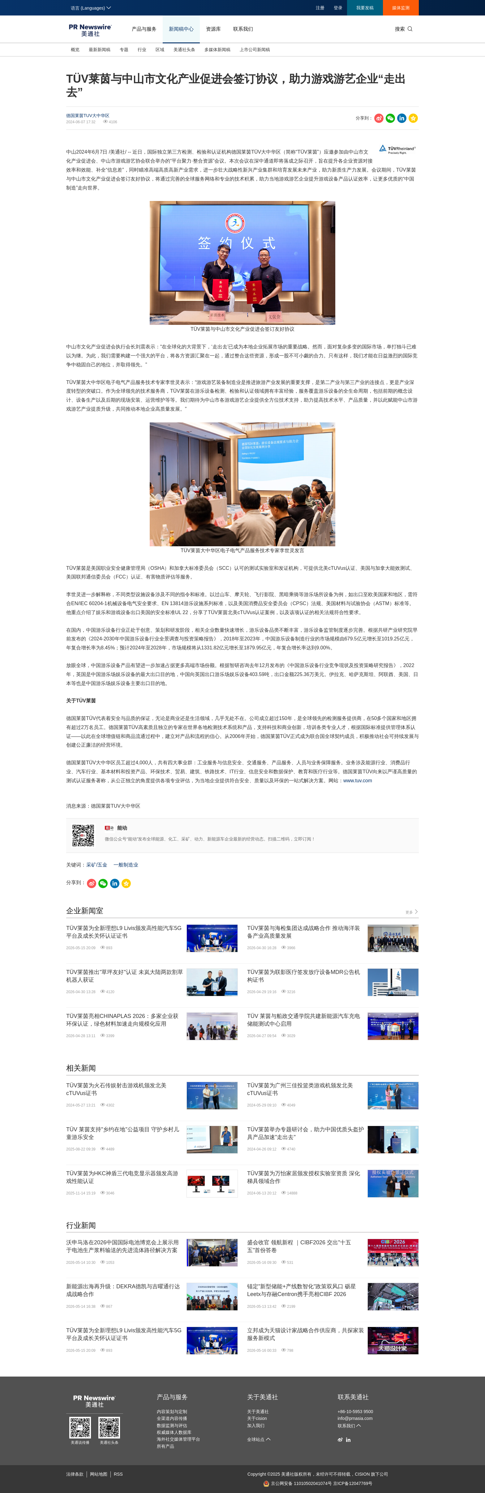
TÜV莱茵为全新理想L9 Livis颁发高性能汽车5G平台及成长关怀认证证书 (124, 932)
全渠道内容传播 (172, 1418)
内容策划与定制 (172, 1411)
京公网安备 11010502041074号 (297, 1483)
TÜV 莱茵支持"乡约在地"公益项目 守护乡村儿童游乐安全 (122, 1133)
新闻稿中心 (181, 29)
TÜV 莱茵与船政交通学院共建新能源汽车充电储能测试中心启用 (303, 1020)
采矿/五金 (96, 864)
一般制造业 (126, 864)
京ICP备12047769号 (353, 1483)
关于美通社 (262, 1397)
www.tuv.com (357, 780)
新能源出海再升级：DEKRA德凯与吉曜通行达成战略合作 (123, 1290)
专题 (124, 49)
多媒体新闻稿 (217, 49)
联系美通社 (353, 1397)
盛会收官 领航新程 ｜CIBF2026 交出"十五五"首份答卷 (299, 1246)
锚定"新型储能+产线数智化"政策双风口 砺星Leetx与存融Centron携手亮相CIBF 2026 (301, 1290)
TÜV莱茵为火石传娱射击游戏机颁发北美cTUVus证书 (116, 1089)
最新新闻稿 (99, 49)
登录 (338, 7)
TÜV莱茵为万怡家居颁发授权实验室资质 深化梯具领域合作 (303, 1177)
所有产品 (165, 1446)
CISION (362, 1474)
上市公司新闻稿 (255, 49)
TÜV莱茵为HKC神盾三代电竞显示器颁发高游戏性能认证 (122, 1177)
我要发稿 (365, 7)
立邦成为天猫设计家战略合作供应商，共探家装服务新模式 (305, 1334)
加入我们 (255, 1425)
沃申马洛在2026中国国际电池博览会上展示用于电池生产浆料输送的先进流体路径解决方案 (122, 1246)
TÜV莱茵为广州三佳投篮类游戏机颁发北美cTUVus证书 (300, 1089)
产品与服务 (144, 29)
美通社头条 (184, 49)
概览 (75, 49)
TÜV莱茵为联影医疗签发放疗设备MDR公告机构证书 (303, 976)
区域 (160, 49)
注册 (320, 7)
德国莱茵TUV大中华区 (87, 115)
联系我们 (243, 29)
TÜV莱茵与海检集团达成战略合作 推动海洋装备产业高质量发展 (303, 932)
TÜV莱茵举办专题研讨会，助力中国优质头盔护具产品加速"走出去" (305, 1133)
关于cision (257, 1418)
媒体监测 (401, 7)
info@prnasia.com (355, 1418)
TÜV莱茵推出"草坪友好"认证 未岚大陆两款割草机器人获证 (124, 976)
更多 (412, 912)
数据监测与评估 (172, 1425)
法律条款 (75, 1474)
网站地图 (98, 1474)
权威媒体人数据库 (174, 1432)
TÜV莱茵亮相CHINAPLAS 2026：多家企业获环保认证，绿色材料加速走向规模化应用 (122, 1020)
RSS (118, 1474)
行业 (142, 49)
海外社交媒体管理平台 (178, 1439)
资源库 (213, 29)
